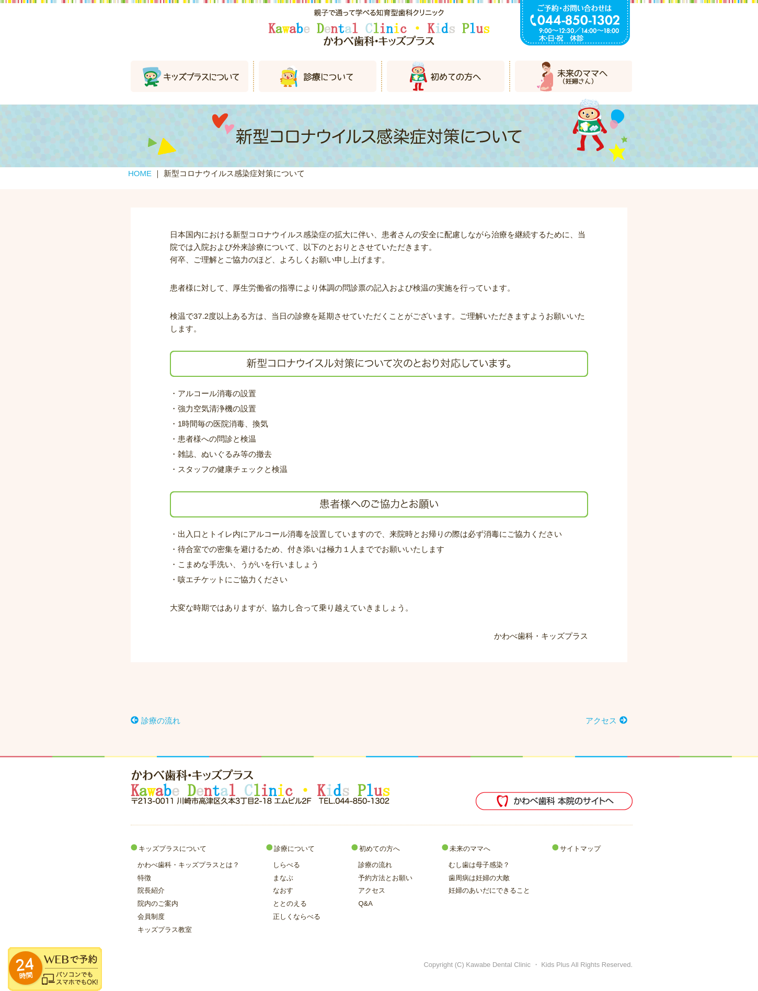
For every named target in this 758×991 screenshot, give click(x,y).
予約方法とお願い (385, 878)
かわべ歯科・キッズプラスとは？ (188, 865)
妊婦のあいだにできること (489, 890)
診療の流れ (375, 865)
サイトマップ (580, 848)
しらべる (286, 865)
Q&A (365, 903)
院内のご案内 (157, 903)
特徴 (144, 878)
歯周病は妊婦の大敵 (479, 878)
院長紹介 (151, 890)
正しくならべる (296, 916)
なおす (283, 890)
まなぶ (283, 878)
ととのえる (290, 903)
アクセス (371, 890)
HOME (140, 173)
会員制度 (151, 916)
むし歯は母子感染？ (479, 865)
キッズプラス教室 (164, 930)
